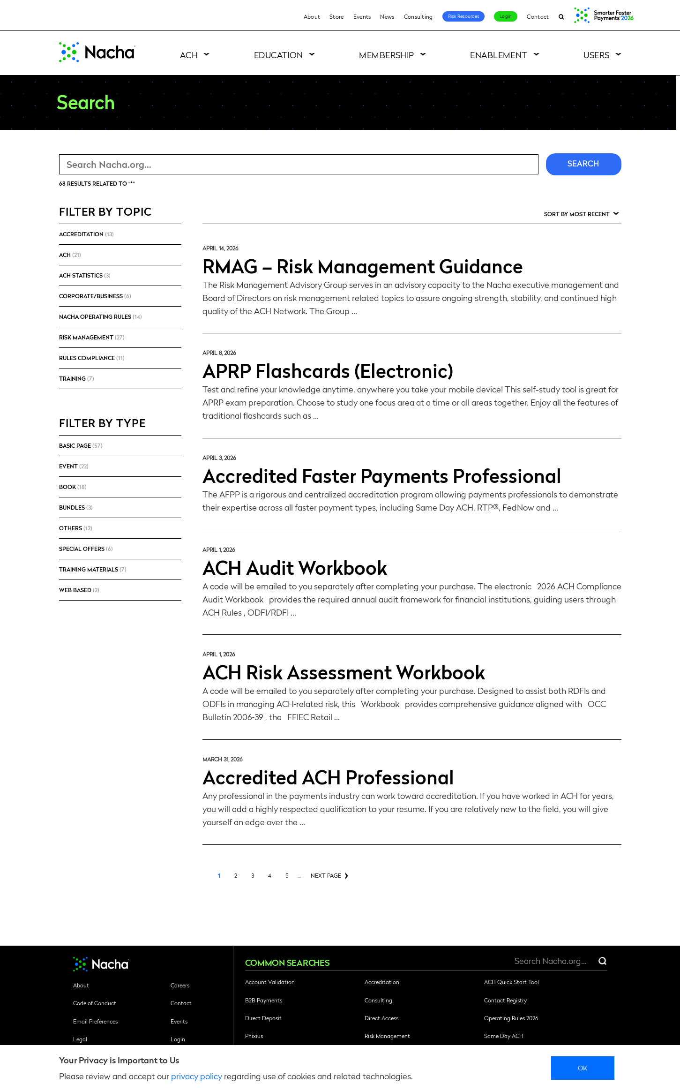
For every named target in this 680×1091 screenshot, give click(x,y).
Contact (538, 16)
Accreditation (382, 982)
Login (506, 16)
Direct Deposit (263, 1018)
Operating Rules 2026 (511, 1018)
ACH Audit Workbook (294, 566)
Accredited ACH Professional (328, 776)
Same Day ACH (503, 1035)
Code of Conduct (94, 1003)
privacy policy (196, 1075)
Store (336, 16)
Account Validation (270, 982)
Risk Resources (463, 16)
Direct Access (381, 1018)
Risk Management (387, 1035)
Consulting (418, 16)
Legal (80, 1039)
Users (596, 54)
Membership (386, 54)
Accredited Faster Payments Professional (381, 475)
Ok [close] (583, 1067)
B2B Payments (263, 1000)
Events (362, 16)
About (312, 16)
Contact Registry (505, 1000)
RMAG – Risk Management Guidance (362, 265)
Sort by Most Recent (577, 214)
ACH (189, 54)
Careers (180, 985)
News (387, 16)
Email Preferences (95, 1021)
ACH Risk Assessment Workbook (343, 671)
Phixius (254, 1035)
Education (278, 54)
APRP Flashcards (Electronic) (327, 370)
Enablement (499, 54)
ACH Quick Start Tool (511, 982)
